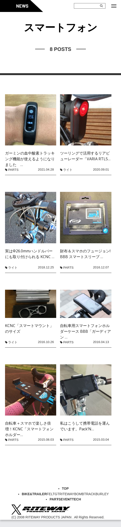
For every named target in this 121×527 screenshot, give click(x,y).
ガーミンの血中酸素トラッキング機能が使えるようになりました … (30, 158)
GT (57, 494)
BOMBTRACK (84, 494)
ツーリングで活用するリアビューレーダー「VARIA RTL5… (85, 155)
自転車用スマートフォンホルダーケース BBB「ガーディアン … (85, 331)
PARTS (13, 170)
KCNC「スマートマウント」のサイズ (29, 328)
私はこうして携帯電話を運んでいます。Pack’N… (85, 426)
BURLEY (102, 494)
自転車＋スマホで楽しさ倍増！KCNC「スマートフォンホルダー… (29, 429)
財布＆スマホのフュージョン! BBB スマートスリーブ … (85, 253)
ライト (67, 170)
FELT (51, 494)
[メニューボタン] (114, 6)
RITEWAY (66, 494)
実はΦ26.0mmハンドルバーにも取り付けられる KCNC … (29, 253)
